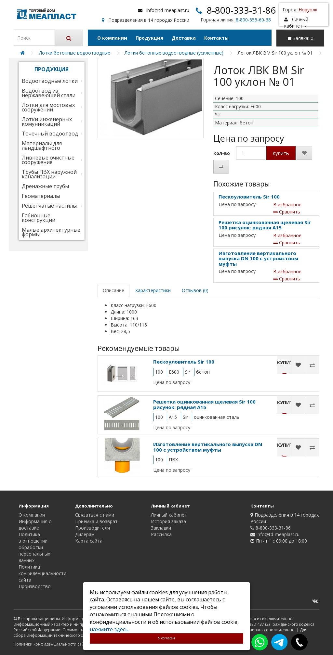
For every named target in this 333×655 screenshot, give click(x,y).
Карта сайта (88, 541)
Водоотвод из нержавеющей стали (48, 93)
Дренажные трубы (45, 186)
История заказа (168, 521)
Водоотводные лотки (50, 80)
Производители (92, 528)
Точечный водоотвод (50, 133)
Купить (281, 153)
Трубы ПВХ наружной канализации (49, 174)
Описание (113, 290)
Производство (35, 586)
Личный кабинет (169, 515)
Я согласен (166, 638)
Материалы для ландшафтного (42, 145)
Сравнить (286, 212)
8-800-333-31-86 (241, 10)
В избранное (287, 204)
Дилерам (85, 534)
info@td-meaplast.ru (167, 10)
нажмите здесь (109, 629)
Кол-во (221, 153)
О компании (112, 38)
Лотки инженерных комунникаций (47, 121)
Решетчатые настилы (49, 205)
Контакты (216, 38)
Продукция (149, 38)
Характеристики (153, 290)
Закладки (161, 528)
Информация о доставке (35, 524)
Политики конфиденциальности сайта (51, 644)
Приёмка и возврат (96, 521)
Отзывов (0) (195, 290)
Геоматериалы (41, 195)
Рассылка (161, 534)
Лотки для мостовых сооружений (48, 107)
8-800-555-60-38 (253, 20)
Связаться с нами (94, 515)
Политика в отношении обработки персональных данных (34, 547)
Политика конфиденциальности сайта (42, 573)
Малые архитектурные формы (51, 232)
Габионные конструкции (38, 218)
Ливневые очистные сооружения (48, 160)
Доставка (184, 38)
